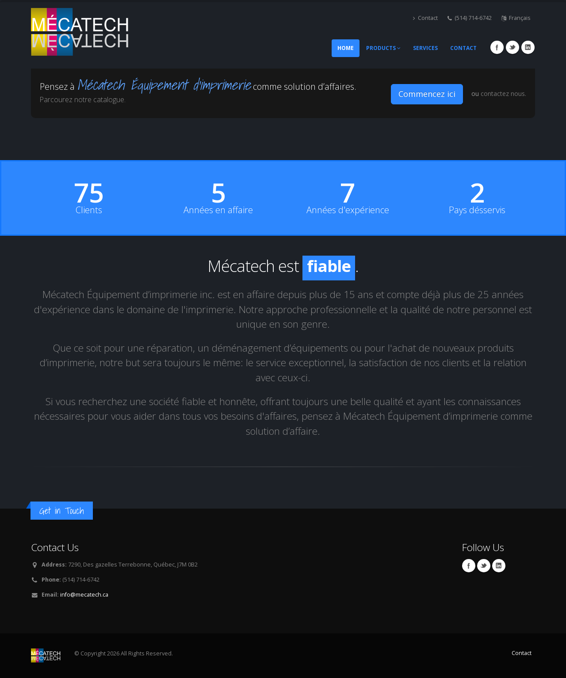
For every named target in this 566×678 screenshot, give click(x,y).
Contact (425, 18)
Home (345, 48)
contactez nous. (503, 93)
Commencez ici (426, 93)
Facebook (497, 47)
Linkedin (528, 47)
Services (425, 48)
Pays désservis (477, 210)
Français (516, 18)
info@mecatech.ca (84, 594)
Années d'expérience (347, 210)
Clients (89, 210)
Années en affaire (218, 210)
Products (383, 48)
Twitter (512, 47)
